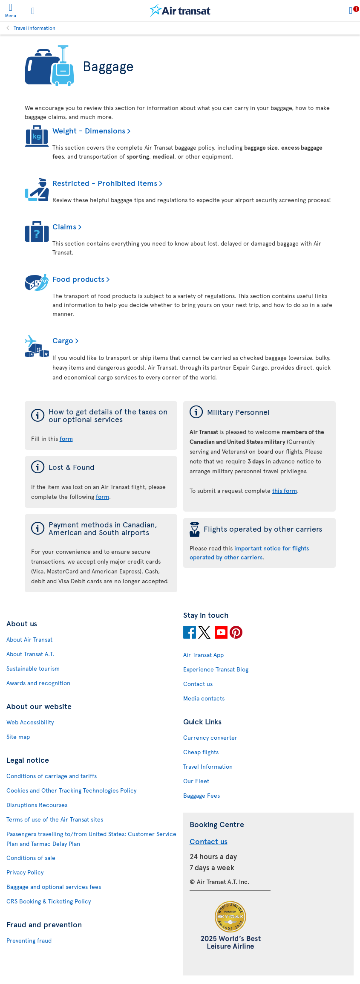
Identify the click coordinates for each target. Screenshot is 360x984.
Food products (78, 278)
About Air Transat (29, 639)
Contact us (198, 684)
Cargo (62, 340)
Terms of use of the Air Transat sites (54, 819)
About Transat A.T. (30, 654)
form (102, 496)
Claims (64, 226)
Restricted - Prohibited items (104, 182)
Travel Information (208, 766)
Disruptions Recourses (36, 805)
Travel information (34, 27)
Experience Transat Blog (215, 669)
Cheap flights (201, 752)
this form (284, 490)
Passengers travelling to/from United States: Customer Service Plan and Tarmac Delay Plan (91, 839)
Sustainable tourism (33, 668)
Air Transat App (203, 655)
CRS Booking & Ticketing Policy (48, 901)
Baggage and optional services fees (53, 887)
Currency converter (210, 737)
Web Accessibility (30, 722)
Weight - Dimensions (88, 130)
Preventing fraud (29, 940)
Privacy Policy (24, 872)
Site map (18, 736)
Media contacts (204, 698)
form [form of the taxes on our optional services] (66, 438)
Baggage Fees (201, 795)
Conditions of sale (30, 858)
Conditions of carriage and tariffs (51, 776)
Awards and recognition (38, 683)
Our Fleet (196, 781)
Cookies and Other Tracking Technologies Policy (71, 790)
